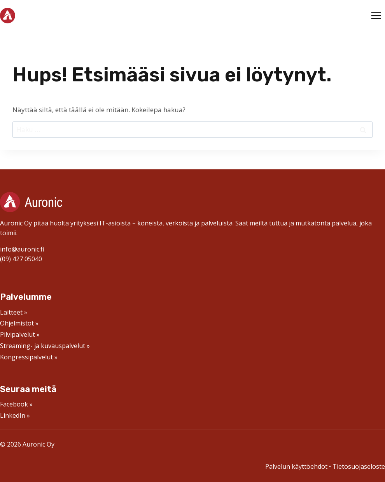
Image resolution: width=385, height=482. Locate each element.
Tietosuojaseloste (358, 466)
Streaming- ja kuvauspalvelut (42, 345)
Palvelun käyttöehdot (296, 466)
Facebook (14, 404)
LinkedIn (12, 415)
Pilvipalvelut (17, 334)
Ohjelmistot (17, 323)
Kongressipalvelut (26, 357)
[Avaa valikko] (376, 15)
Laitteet (11, 312)
